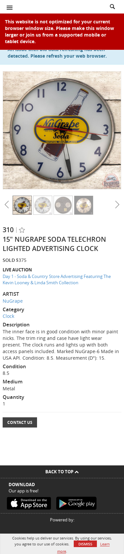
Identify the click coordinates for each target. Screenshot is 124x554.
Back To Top (62, 472)
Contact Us (19, 422)
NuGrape (13, 301)
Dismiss (85, 543)
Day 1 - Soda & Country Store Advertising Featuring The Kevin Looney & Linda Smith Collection (57, 279)
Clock (8, 316)
